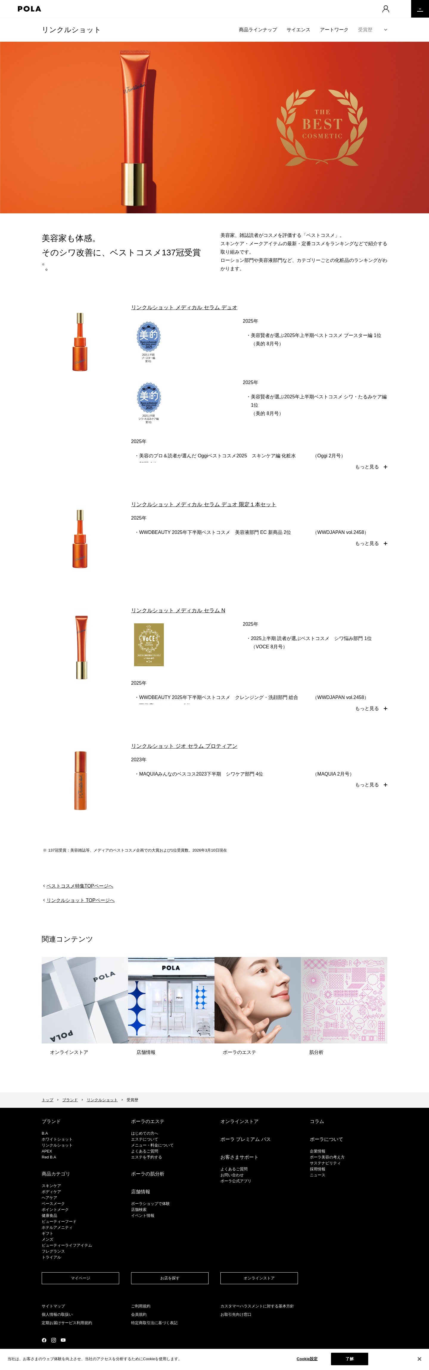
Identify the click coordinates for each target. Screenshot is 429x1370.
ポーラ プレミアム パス (245, 1139)
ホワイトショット (57, 1139)
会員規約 (139, 1314)
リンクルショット (71, 30)
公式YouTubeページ (63, 1340)
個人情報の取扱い (57, 1314)
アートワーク (334, 29)
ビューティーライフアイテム (67, 1245)
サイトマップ (53, 1306)
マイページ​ (80, 1278)
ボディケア (51, 1191)
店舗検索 (139, 1209)
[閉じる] (419, 1359)
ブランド (70, 1100)
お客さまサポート (239, 1157)
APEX (47, 1151)
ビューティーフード (59, 1221)
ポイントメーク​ (55, 1209)
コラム (317, 1121)
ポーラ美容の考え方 (327, 1157)
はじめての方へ (144, 1133)
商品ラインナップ (258, 29)
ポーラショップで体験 (150, 1203)
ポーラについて (326, 1139)
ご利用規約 (140, 1306)
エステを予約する (146, 1157)
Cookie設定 (307, 1360)
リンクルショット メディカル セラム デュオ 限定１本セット (203, 504)
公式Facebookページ (44, 1340)
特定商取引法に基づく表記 (154, 1323)
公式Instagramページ (53, 1340)
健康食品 (49, 1215)
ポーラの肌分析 (147, 1173)
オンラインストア (239, 1121)
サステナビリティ (325, 1163)
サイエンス (298, 29)
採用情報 (317, 1169)
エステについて (144, 1139)
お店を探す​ (170, 1278)
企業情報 (317, 1151)
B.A (45, 1133)
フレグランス (53, 1251)
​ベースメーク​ (53, 1203)
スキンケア (51, 1185)
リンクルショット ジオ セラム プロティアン (184, 746)
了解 (349, 1360)
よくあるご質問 (144, 1151)
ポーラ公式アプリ (235, 1181)
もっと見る (367, 466)
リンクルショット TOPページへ (80, 900)
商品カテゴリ (56, 1173)
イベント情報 (142, 1215)
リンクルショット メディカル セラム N (178, 610)
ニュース (317, 1175)
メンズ (47, 1239)
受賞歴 (365, 29)
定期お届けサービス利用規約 (67, 1323)
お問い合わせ (232, 1175)
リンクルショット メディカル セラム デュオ (184, 307)
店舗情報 (140, 1191)
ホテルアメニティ (57, 1227)
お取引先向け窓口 (235, 1314)
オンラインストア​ (259, 1278)
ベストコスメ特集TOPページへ (80, 886)
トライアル (51, 1257)
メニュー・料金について (152, 1145)
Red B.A (49, 1157)
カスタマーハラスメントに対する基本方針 (257, 1306)
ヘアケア (49, 1197)
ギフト (47, 1233)
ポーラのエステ (147, 1121)
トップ (47, 1100)
